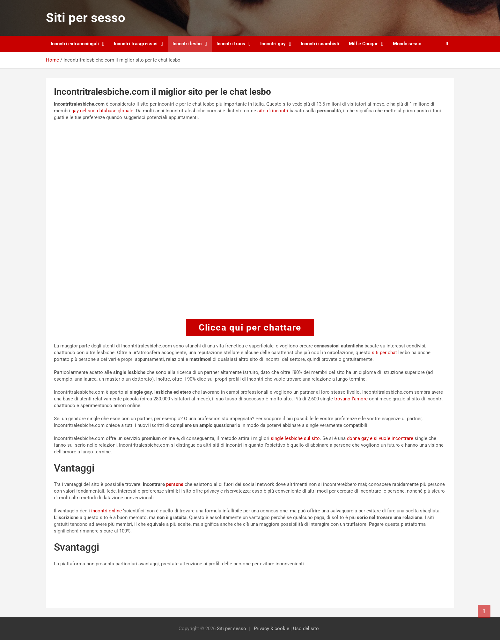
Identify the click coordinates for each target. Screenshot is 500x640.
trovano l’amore (351, 399)
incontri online (106, 511)
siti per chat (384, 352)
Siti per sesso (85, 17)
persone (174, 484)
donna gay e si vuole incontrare (380, 438)
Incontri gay (273, 44)
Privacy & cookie (271, 628)
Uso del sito (306, 628)
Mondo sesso (407, 44)
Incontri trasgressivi (136, 44)
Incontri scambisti (320, 44)
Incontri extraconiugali (75, 44)
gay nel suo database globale (102, 111)
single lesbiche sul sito (295, 438)
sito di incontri (272, 111)
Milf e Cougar (363, 44)
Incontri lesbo (187, 44)
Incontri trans (231, 44)
